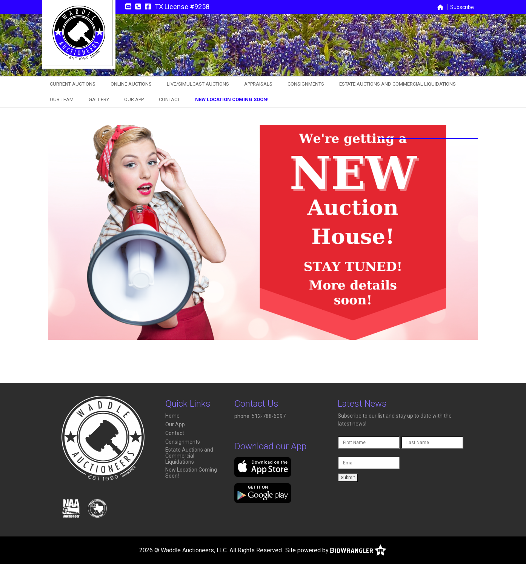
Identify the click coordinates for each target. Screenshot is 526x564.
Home (172, 416)
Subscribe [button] (462, 7)
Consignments (306, 84)
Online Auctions (131, 84)
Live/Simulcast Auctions (198, 84)
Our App (134, 99)
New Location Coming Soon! (232, 99)
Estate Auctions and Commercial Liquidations (397, 84)
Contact (169, 99)
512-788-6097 (269, 416)
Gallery (99, 99)
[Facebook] (148, 7)
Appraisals (258, 84)
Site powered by (335, 550)
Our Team (62, 99)
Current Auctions (72, 84)
